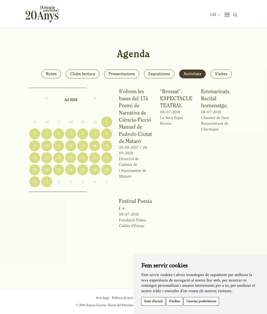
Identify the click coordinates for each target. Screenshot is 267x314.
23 (35, 169)
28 (71, 122)
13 (83, 145)
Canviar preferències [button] (201, 301)
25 (35, 122)
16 (35, 157)
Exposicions (159, 74)
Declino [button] (174, 301)
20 (83, 157)
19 (71, 157)
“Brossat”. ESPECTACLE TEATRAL (176, 98)
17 (47, 157)
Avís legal (102, 298)
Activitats (192, 74)
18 (59, 157)
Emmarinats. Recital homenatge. (215, 98)
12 (71, 145)
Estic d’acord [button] (153, 301)
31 (47, 181)
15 (107, 145)
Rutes (51, 74)
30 (95, 122)
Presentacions (121, 74)
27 (59, 122)
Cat (215, 15)
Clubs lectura (82, 74)
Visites (221, 74)
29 (83, 122)
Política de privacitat (126, 298)
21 (95, 157)
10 (47, 145)
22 (107, 157)
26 (47, 122)
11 (59, 145)
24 (47, 169)
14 (95, 145)
